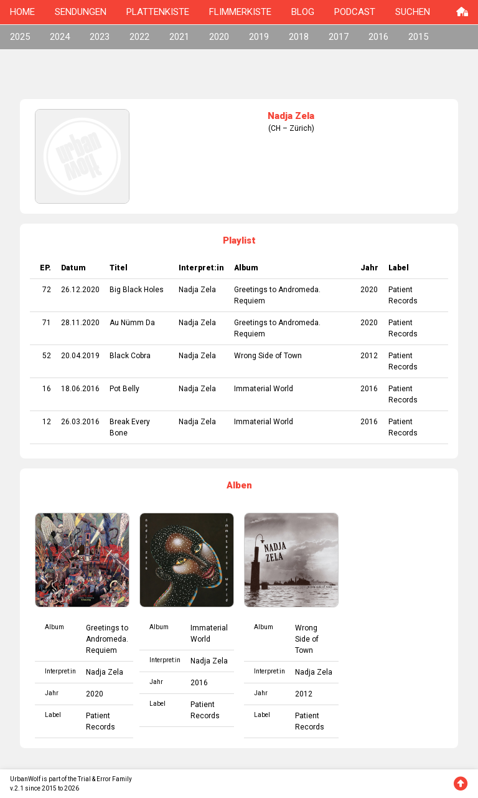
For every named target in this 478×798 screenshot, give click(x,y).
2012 (369, 355)
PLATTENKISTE (157, 11)
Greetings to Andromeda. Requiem (107, 639)
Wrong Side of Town (268, 355)
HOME (22, 11)
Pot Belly (124, 388)
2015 (418, 36)
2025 (20, 36)
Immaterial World (263, 388)
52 (46, 355)
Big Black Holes (137, 289)
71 (46, 322)
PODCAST (354, 11)
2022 (139, 36)
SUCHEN (412, 11)
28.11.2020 (80, 322)
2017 (339, 36)
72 (46, 289)
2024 (60, 36)
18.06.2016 (80, 388)
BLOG (302, 11)
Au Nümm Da (132, 322)
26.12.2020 (80, 289)
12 (46, 421)
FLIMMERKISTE (240, 11)
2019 (259, 36)
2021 (179, 36)
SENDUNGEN (80, 11)
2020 (219, 36)
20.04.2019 (80, 355)
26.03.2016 (80, 421)
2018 (299, 36)
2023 (100, 36)
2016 (378, 36)
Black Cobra (130, 355)
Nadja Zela (197, 289)
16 (46, 388)
